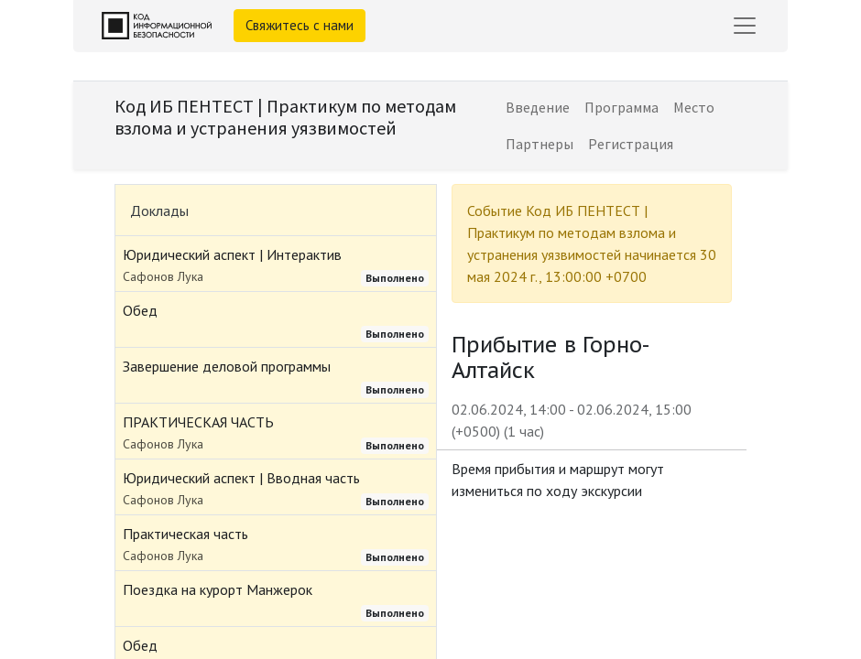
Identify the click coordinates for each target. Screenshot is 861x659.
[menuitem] (537, 107)
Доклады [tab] (159, 210)
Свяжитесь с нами (299, 25)
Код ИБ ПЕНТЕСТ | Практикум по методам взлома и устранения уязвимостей (285, 116)
